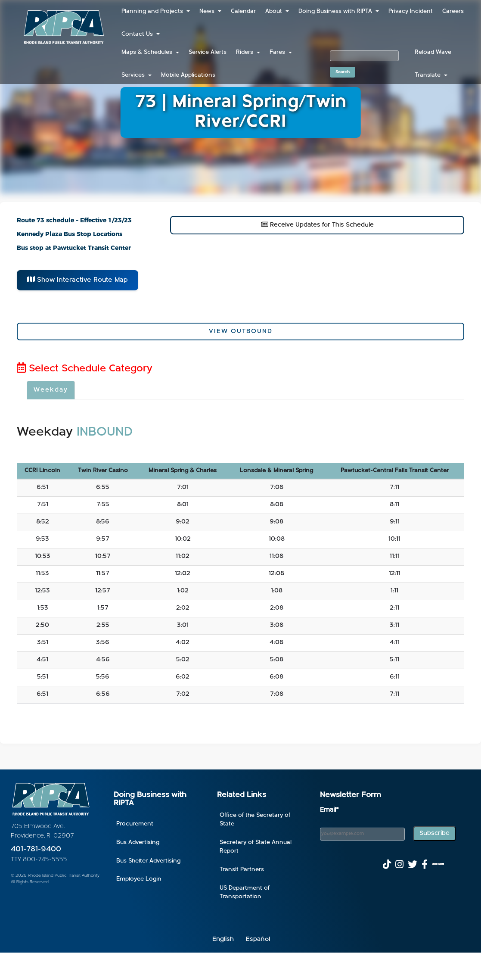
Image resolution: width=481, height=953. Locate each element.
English (223, 939)
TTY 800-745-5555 (39, 859)
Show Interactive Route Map (77, 279)
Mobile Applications (188, 75)
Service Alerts (208, 52)
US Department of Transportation (245, 892)
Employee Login (138, 879)
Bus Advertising (137, 842)
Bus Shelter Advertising (148, 861)
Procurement (134, 824)
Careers (453, 11)
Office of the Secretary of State (255, 819)
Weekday (51, 390)
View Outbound (241, 331)
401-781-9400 (36, 849)
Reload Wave (433, 52)
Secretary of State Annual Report (256, 846)
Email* (329, 810)
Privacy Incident (410, 11)
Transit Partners (242, 869)
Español (258, 939)
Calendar (243, 11)
